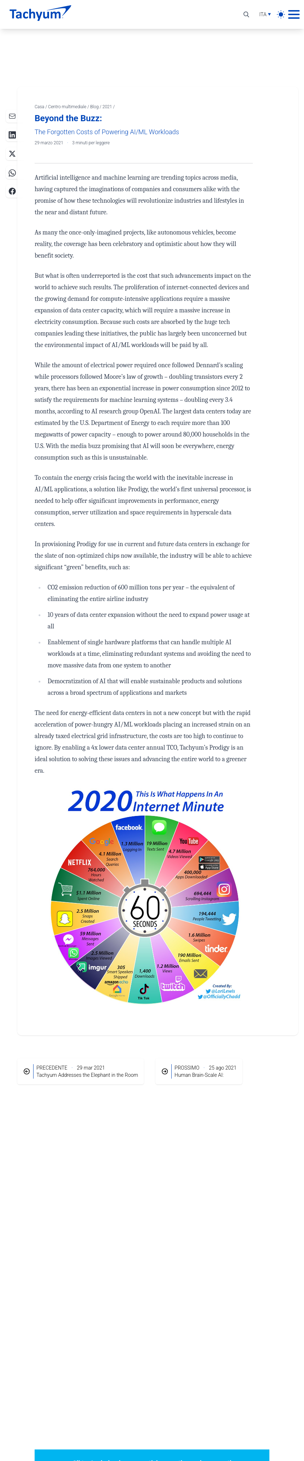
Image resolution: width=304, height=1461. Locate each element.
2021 (107, 106)
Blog (95, 106)
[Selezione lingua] (265, 14)
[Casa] (40, 14)
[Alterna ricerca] (246, 14)
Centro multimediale (67, 106)
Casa (40, 106)
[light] (281, 14)
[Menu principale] (294, 14)
